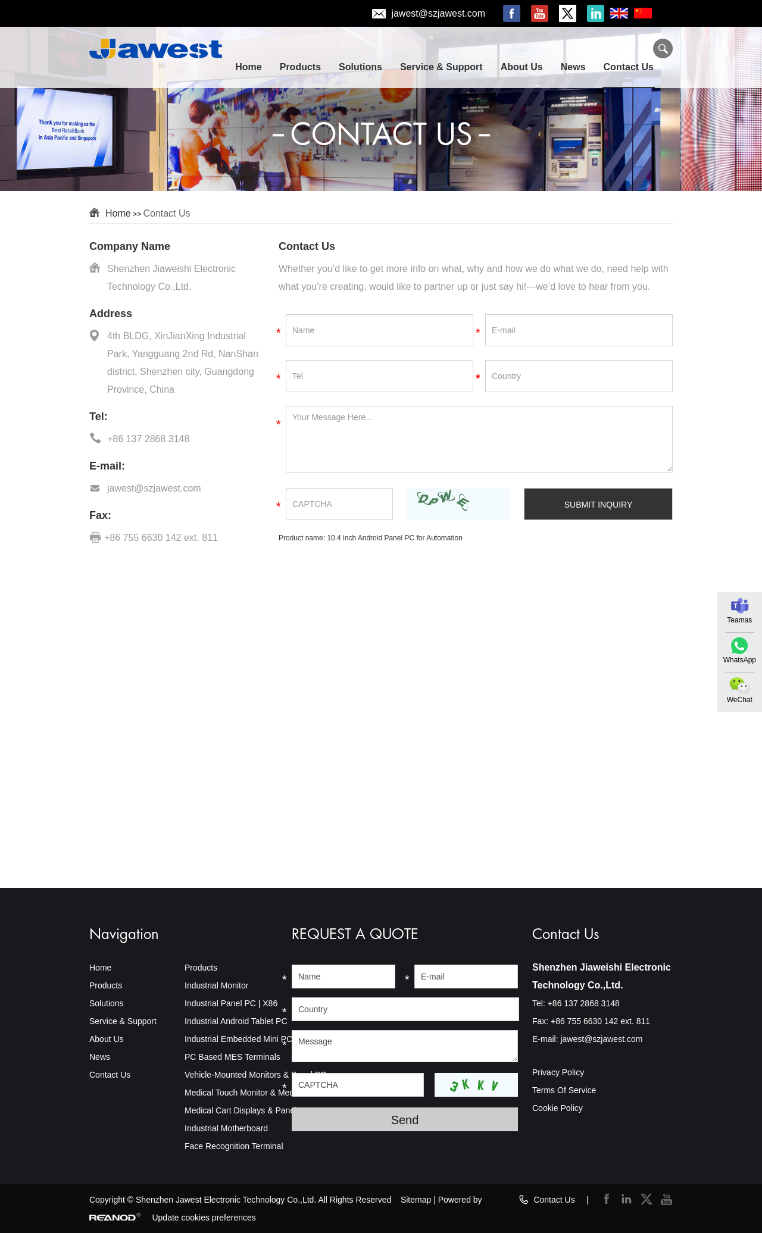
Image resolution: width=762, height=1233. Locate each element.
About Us (522, 67)
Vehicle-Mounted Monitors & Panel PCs (257, 1074)
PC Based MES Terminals (232, 1057)
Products (300, 67)
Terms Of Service (564, 1090)
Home (248, 67)
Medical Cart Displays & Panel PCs (250, 1110)
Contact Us (629, 67)
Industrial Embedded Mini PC (238, 1039)
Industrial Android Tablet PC (236, 1021)
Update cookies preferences (203, 1217)
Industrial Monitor (216, 985)
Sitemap (416, 1199)
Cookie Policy (557, 1108)
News (573, 67)
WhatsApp (739, 660)
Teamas (739, 620)
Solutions (360, 67)
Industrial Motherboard (226, 1128)
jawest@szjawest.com (438, 13)
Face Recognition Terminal (234, 1146)
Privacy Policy (558, 1072)
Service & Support (441, 67)
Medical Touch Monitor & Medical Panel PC (264, 1092)
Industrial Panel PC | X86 (231, 1003)
